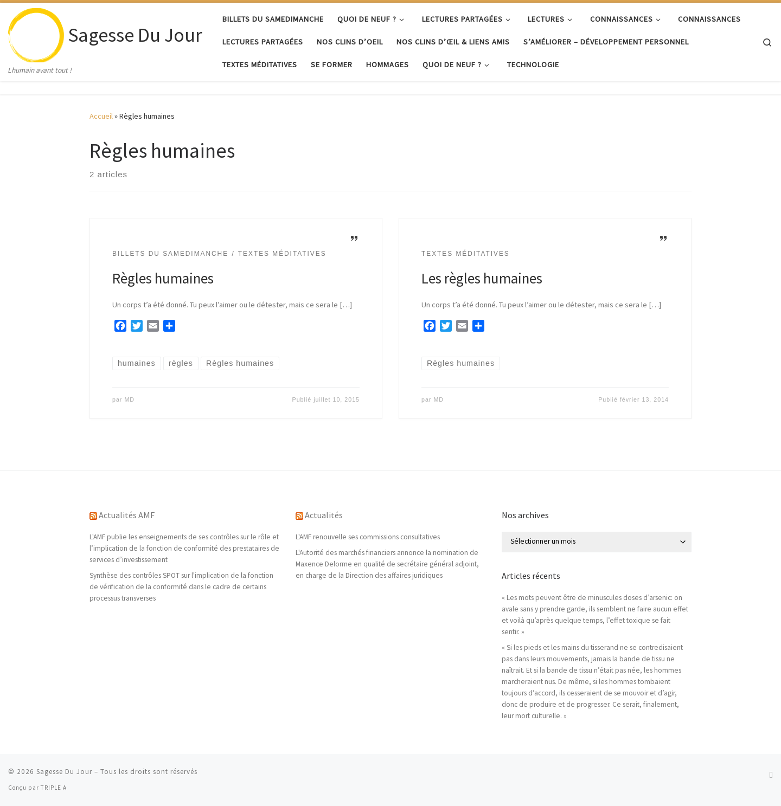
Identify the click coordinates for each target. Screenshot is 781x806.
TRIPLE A (54, 787)
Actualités (324, 515)
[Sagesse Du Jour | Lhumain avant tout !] (36, 33)
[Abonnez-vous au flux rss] (771, 775)
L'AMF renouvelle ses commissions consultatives (368, 536)
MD (129, 399)
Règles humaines (163, 278)
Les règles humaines (481, 278)
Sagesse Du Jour (64, 771)
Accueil (101, 116)
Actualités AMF (127, 515)
